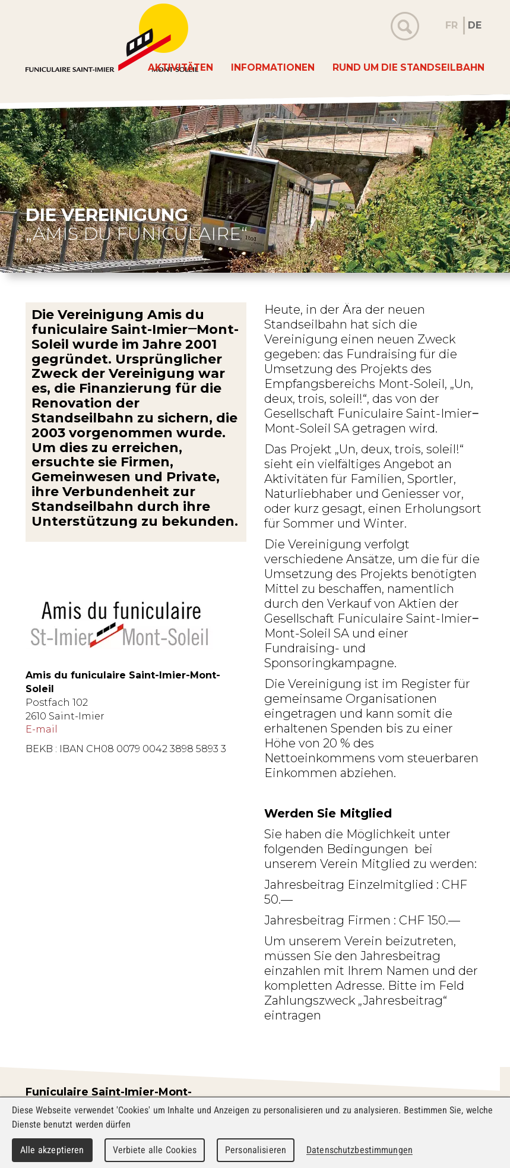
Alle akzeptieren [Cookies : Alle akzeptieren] (52, 1150)
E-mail (42, 729)
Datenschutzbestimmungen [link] (359, 1150)
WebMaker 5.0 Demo (112, 38)
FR (451, 25)
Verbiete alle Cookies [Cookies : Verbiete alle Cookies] (155, 1150)
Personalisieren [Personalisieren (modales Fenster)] (255, 1150)
